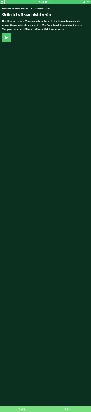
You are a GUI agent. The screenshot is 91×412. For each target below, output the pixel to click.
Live (23, 408)
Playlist (68, 408)
